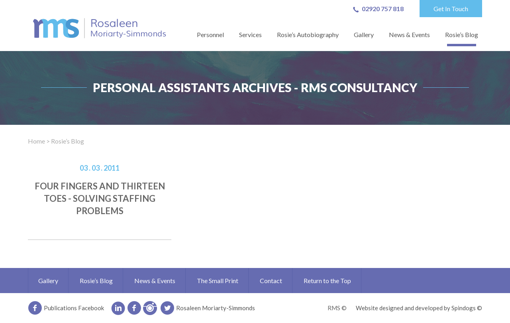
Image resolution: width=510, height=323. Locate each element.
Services (250, 34)
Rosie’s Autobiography (308, 34)
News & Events (409, 34)
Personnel (210, 34)
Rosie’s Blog (461, 34)
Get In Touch (451, 8)
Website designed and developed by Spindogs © (419, 307)
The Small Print (217, 280)
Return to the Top (327, 280)
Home (36, 141)
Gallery (364, 34)
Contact (271, 280)
